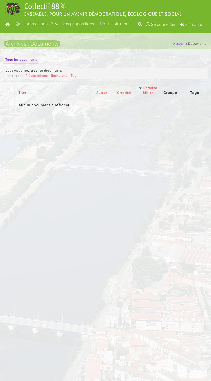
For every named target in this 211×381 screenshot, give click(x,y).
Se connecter (161, 24)
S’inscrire (191, 24)
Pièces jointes (36, 75)
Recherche (59, 75)
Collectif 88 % (45, 6)
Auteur (101, 93)
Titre (22, 92)
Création (124, 93)
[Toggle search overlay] (140, 24)
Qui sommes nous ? (34, 23)
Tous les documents (21, 59)
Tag (73, 75)
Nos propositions (78, 23)
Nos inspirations (115, 23)
